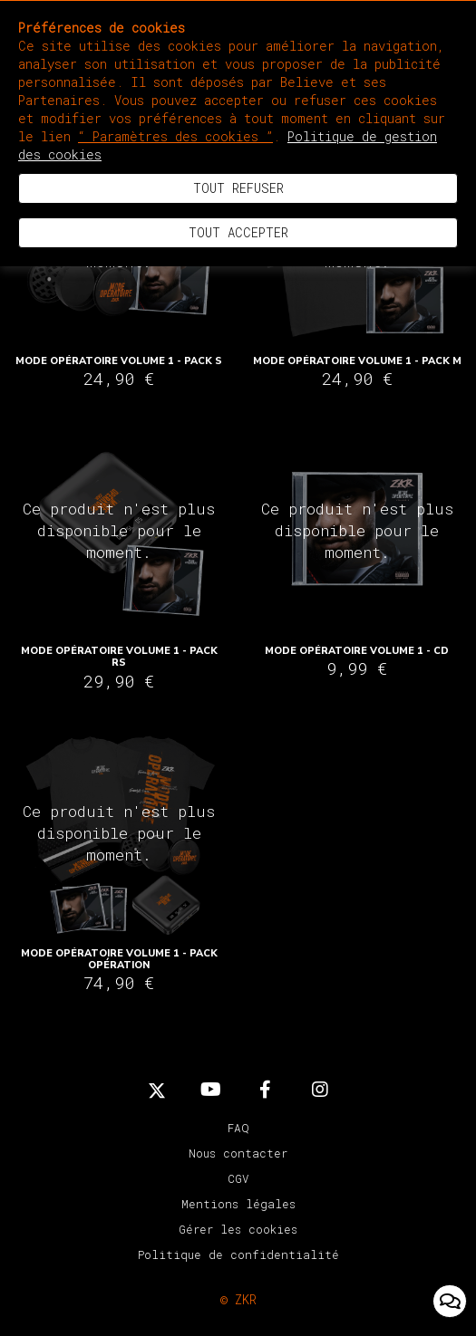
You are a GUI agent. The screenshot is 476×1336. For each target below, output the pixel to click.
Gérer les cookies (238, 1229)
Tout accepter (238, 232)
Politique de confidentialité (238, 1254)
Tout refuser (238, 188)
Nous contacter (238, 1153)
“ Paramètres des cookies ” (175, 136)
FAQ (238, 1127)
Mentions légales (238, 1204)
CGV (238, 1178)
